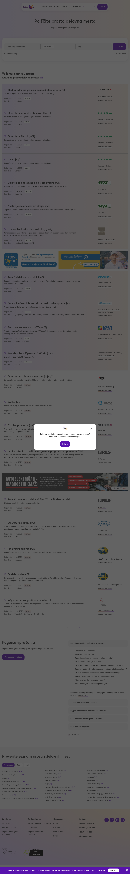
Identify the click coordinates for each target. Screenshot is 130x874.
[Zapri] (91, 429)
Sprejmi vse (113, 870)
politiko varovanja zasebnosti (83, 870)
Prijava (65, 444)
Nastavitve (101, 870)
